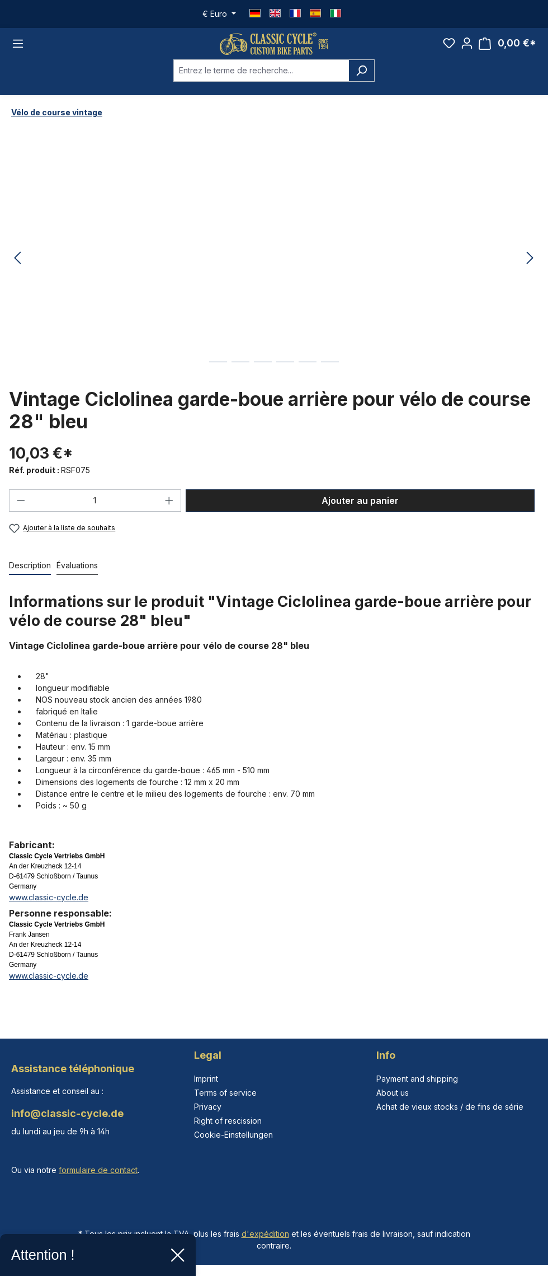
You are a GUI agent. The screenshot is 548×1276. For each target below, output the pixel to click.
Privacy (207, 1106)
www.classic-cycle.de (48, 909)
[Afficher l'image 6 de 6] (330, 382)
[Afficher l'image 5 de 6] (307, 382)
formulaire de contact (98, 1170)
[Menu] (18, 50)
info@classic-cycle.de (67, 1113)
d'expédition (265, 1233)
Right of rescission (228, 1120)
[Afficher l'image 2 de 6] (240, 382)
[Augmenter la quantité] (169, 513)
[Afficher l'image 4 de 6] (285, 382)
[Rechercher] (361, 82)
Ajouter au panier (360, 512)
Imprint (206, 1078)
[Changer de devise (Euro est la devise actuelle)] (219, 14)
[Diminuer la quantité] (20, 513)
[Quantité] (95, 513)
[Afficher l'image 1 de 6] (218, 382)
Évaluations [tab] (77, 577)
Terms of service (225, 1092)
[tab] (30, 578)
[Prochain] (530, 271)
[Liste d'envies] (449, 49)
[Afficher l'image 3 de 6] (263, 382)
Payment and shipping (417, 1078)
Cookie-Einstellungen (233, 1134)
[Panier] (507, 49)
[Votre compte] (467, 49)
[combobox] (261, 82)
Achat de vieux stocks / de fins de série (449, 1106)
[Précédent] (17, 271)
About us (392, 1092)
